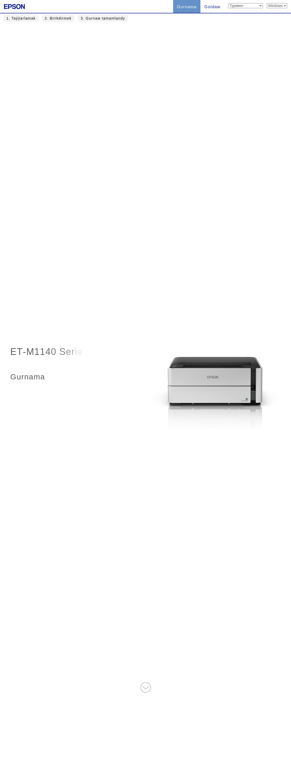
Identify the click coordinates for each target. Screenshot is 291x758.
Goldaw (212, 7)
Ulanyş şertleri (123, 730)
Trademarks (158, 730)
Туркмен (88, 730)
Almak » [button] (156, 465)
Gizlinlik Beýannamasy (202, 730)
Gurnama (187, 7)
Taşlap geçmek (163, 286)
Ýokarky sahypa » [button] (145, 690)
